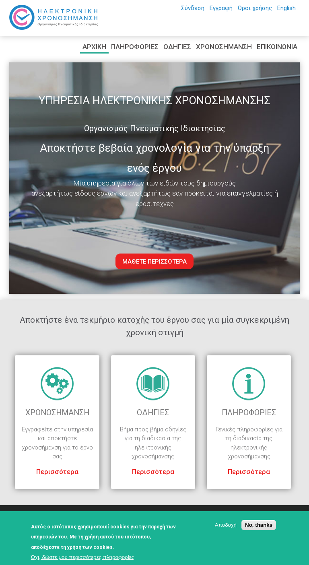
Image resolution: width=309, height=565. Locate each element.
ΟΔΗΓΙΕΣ (177, 47)
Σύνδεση (192, 8)
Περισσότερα (57, 472)
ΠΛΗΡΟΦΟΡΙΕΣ (135, 47)
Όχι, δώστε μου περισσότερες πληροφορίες (82, 557)
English (286, 8)
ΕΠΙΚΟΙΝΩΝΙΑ (277, 47)
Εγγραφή (221, 8)
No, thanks (258, 525)
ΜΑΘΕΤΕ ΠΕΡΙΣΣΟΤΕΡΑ (154, 261)
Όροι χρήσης (255, 8)
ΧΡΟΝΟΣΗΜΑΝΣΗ (224, 47)
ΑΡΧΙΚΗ (94, 47)
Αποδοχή (226, 525)
